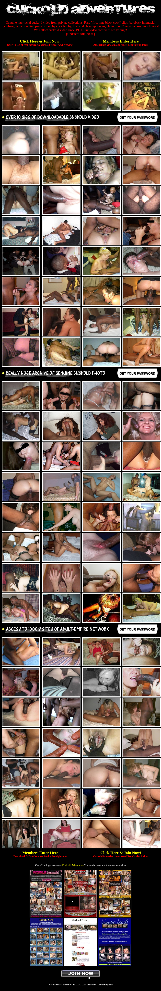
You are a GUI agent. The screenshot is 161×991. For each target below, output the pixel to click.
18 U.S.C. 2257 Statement (84, 984)
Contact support (105, 984)
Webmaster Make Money (59, 984)
